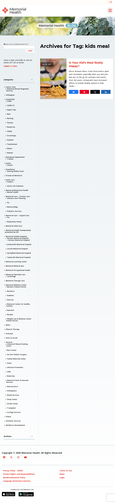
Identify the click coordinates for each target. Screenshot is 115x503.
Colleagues (10, 95)
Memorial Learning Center (16, 261)
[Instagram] (18, 457)
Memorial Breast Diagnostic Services (17, 90)
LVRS (9, 372)
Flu (8, 202)
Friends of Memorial (14, 175)
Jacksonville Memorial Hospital (19, 244)
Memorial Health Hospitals (16, 236)
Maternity (11, 376)
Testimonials (12, 144)
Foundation (10, 169)
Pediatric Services (14, 211)
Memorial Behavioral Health (17, 190)
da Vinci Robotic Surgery (17, 354)
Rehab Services (13, 395)
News (8, 325)
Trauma (10, 159)
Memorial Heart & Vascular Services (17, 381)
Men (8, 114)
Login (62, 477)
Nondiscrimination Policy (14, 477)
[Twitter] (11, 457)
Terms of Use (66, 470)
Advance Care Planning (16, 198)
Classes (10, 165)
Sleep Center (12, 399)
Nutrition (10, 310)
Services (9, 342)
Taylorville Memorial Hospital (19, 257)
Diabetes (10, 295)
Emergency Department (15, 157)
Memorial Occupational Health (18, 270)
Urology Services (14, 412)
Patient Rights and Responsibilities (19, 474)
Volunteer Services (13, 421)
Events (8, 163)
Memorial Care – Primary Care (18, 196)
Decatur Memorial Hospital (17, 238)
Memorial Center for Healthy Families (18, 305)
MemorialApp (12, 207)
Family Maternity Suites (16, 359)
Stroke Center (12, 404)
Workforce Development (15, 425)
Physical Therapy (12, 329)
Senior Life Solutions (15, 186)
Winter (9, 148)
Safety (9, 131)
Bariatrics (11, 291)
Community (10, 99)
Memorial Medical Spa (15, 266)
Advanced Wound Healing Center (17, 345)
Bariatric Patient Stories (16, 287)
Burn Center (11, 350)
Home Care (10, 180)
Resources (11, 127)
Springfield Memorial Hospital (19, 253)
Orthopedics (12, 391)
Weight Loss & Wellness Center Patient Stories (18, 320)
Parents (10, 123)
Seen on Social (11, 338)
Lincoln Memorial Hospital (17, 249)
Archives (19, 436)
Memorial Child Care (14, 226)
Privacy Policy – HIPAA (13, 470)
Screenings (11, 135)
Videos (8, 416)
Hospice (10, 182)
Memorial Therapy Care (15, 281)
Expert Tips (11, 110)
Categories (19, 79)
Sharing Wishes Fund (15, 171)
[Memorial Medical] (14, 10)
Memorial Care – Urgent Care (17, 215)
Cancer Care (10, 87)
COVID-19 (10, 105)
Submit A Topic (10, 66)
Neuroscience (12, 386)
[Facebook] (4, 457)
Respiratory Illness (14, 222)
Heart (9, 363)
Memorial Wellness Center (16, 285)
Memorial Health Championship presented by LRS (18, 231)
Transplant (11, 408)
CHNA (9, 101)
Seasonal (9, 333)
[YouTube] (25, 457)
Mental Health (12, 192)
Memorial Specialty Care (15, 274)
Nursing (10, 118)
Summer (10, 140)
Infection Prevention (15, 367)
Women (10, 153)
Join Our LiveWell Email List (16, 44)
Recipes (10, 314)
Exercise (10, 300)
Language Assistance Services (16, 481)
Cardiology (11, 276)
